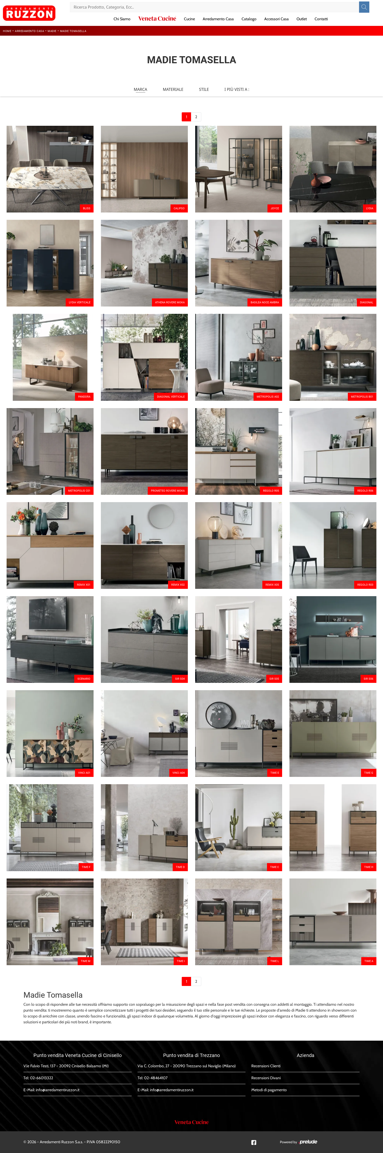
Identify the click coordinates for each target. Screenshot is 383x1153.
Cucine (189, 19)
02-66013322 (41, 1078)
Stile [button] (204, 89)
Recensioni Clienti (265, 1066)
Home (7, 31)
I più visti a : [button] (236, 89)
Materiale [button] (173, 89)
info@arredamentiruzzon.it (57, 1090)
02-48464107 (156, 1078)
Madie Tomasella (73, 31)
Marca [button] (140, 89)
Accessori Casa (276, 19)
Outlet (302, 19)
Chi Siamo (122, 19)
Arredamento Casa (218, 19)
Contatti (321, 19)
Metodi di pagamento (269, 1090)
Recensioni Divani (266, 1078)
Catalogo (249, 19)
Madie (52, 31)
